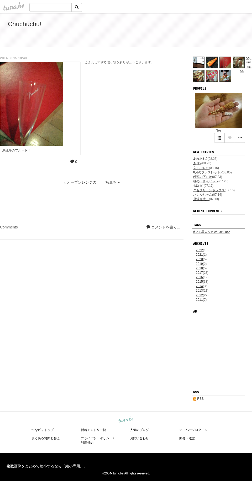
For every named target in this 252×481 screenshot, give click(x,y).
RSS (198, 399)
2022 (199, 250)
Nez (218, 130)
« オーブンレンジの (80, 182)
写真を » (113, 182)
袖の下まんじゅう (205, 181)
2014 (199, 286)
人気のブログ (139, 430)
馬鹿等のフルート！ (16, 150)
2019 (199, 264)
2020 (199, 259)
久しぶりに (201, 168)
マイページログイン (193, 430)
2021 (199, 254)
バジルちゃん (202, 194)
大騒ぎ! (198, 186)
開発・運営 (187, 438)
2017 (199, 273)
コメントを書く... (163, 227)
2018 (199, 268)
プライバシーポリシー (96, 438)
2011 (199, 300)
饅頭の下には (202, 177)
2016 (199, 277)
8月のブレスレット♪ (207, 172)
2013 (199, 290)
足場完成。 (201, 199)
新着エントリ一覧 (93, 430)
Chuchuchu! (24, 24)
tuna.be (126, 420)
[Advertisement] (183, 31)
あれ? (197, 163)
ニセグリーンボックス (209, 190)
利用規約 (87, 443)
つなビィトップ (43, 430)
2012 (199, 295)
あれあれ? (200, 159)
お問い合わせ (139, 438)
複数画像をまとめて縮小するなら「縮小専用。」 (47, 466)
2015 (199, 281)
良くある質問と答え (46, 438)
